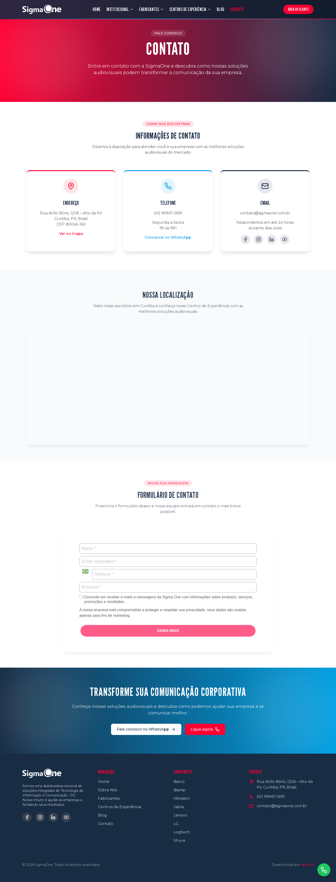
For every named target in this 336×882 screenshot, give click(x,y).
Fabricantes (109, 798)
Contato (105, 823)
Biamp (180, 790)
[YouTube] (284, 239)
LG (176, 823)
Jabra (179, 807)
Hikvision (182, 798)
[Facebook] (245, 239)
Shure (179, 840)
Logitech (182, 832)
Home (103, 781)
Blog (102, 815)
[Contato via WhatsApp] (323, 869)
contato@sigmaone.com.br (265, 213)
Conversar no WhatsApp (168, 237)
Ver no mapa (71, 233)
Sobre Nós (107, 790)
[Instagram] (258, 239)
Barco (179, 781)
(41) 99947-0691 (168, 213)
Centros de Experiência (119, 807)
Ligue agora (205, 729)
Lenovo (180, 815)
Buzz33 (307, 865)
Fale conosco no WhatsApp (146, 729)
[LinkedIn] (271, 239)
